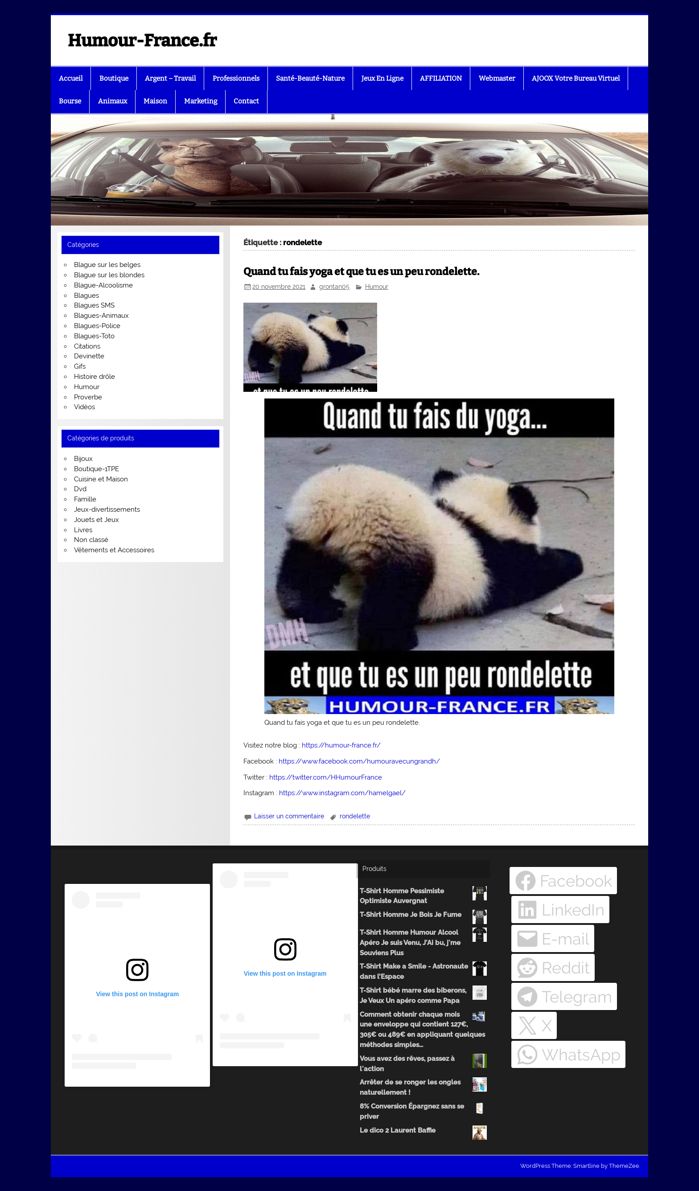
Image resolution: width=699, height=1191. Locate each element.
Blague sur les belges (107, 265)
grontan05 (334, 286)
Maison (155, 101)
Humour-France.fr (142, 40)
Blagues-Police (97, 326)
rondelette (355, 816)
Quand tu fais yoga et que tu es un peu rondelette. (361, 272)
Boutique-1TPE (96, 469)
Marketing (200, 101)
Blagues (86, 296)
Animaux (112, 101)
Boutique (113, 78)
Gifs (80, 366)
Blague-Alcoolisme (103, 285)
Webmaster (497, 78)
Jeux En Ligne (382, 78)
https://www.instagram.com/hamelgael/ (342, 793)
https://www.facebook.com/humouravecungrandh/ (359, 761)
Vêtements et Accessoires (114, 550)
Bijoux (83, 459)
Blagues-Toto (94, 336)
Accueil (70, 78)
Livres (83, 530)
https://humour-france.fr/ (341, 745)
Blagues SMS (94, 305)
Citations (87, 346)
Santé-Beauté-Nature (310, 78)
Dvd (80, 489)
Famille (85, 499)
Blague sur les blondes (109, 275)
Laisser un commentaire (289, 816)
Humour (376, 286)
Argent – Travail (170, 78)
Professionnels (236, 78)
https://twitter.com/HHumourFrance (325, 777)
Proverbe (88, 397)
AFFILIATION (441, 78)
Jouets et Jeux (96, 520)
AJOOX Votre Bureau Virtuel (576, 78)
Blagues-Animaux (101, 316)
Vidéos (84, 407)
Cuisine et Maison (101, 479)
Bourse (70, 101)
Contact (246, 101)
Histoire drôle (94, 377)
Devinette (89, 356)
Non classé (91, 540)
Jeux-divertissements (107, 509)
